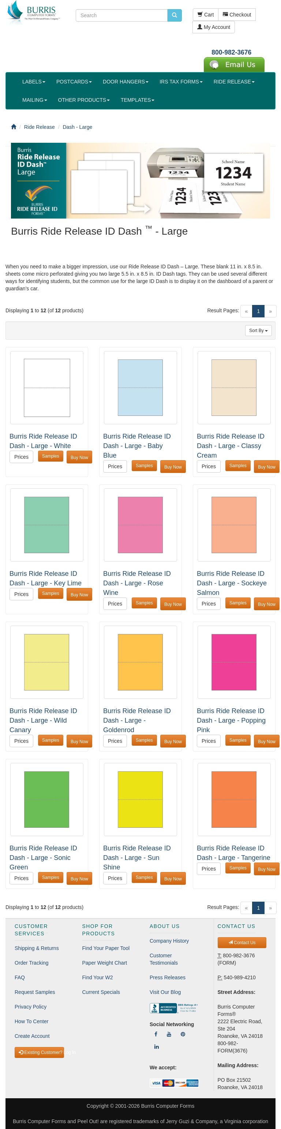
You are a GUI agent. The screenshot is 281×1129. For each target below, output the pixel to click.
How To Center (31, 1021)
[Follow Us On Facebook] (156, 1034)
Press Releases (168, 977)
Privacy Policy (30, 1007)
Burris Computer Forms (167, 1106)
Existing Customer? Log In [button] (41, 1052)
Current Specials (101, 992)
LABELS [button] (33, 82)
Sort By (258, 330)
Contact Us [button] (242, 942)
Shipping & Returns (37, 948)
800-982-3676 (231, 52)
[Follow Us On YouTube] (169, 1034)
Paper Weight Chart (104, 963)
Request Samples (35, 992)
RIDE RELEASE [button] (234, 82)
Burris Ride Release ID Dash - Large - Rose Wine (137, 583)
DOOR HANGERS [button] (126, 82)
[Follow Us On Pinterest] (183, 1034)
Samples (50, 456)
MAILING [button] (34, 100)
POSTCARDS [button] (74, 82)
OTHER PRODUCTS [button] (84, 100)
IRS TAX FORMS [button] (181, 82)
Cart (206, 15)
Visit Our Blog (165, 992)
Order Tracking (32, 963)
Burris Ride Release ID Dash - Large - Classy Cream (231, 446)
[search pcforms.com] (174, 15)
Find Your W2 (97, 977)
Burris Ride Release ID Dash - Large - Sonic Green (43, 858)
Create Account (32, 1036)
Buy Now (79, 457)
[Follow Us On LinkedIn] (157, 1046)
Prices (21, 457)
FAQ (20, 977)
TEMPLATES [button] (137, 100)
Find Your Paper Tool (106, 948)
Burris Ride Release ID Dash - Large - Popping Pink (231, 720)
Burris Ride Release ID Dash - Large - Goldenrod (137, 720)
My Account (213, 27)
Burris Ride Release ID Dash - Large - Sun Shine (137, 858)
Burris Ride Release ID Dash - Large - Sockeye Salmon (232, 583)
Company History (169, 941)
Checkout (237, 15)
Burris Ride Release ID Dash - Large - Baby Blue (137, 446)
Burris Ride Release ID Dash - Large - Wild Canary (43, 720)
